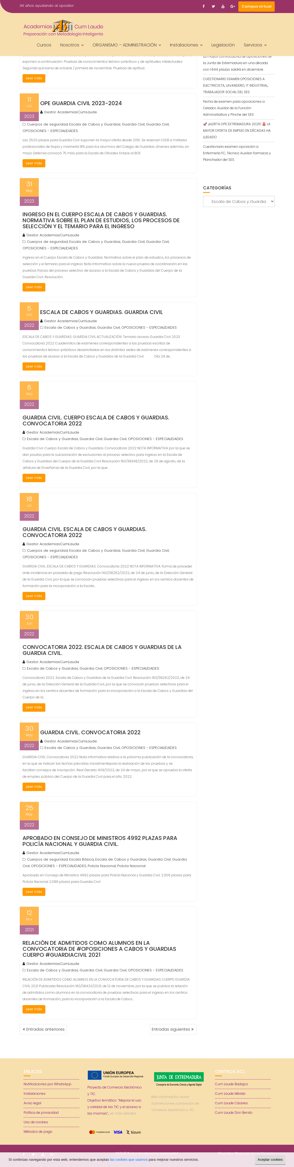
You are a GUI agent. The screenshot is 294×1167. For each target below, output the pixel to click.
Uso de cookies (36, 1122)
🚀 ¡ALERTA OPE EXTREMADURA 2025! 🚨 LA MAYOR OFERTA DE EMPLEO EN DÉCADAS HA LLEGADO (237, 130)
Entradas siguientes (171, 1029)
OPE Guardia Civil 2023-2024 (81, 103)
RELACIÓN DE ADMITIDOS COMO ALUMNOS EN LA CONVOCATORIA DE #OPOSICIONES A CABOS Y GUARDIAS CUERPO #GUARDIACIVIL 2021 (99, 949)
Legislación (223, 45)
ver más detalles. (123, 1113)
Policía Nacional (102, 865)
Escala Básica (81, 859)
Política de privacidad (41, 1112)
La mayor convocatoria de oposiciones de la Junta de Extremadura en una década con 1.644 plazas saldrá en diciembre (237, 63)
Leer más (34, 78)
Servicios (253, 45)
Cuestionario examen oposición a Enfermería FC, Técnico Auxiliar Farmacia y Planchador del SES (237, 153)
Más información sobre (175, 1103)
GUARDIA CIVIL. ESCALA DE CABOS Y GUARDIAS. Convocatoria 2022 (84, 532)
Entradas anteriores (45, 1029)
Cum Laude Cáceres (231, 1103)
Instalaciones (184, 45)
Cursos (44, 45)
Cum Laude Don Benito (233, 1112)
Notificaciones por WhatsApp (47, 1084)
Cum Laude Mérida (230, 1093)
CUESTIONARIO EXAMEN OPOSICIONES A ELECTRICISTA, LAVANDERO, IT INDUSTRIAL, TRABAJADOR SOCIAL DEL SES (235, 85)
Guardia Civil (133, 124)
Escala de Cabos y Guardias (95, 124)
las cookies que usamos (129, 1159)
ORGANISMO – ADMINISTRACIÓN (125, 45)
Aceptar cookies (270, 1159)
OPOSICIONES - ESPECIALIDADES (50, 130)
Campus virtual (256, 6)
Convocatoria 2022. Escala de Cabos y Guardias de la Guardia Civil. (102, 650)
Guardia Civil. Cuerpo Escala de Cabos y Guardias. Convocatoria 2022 (96, 420)
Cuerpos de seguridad (47, 124)
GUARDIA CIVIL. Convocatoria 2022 (90, 732)
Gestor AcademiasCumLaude (68, 112)
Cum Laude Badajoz (231, 1084)
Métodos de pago (38, 1131)
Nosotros (69, 45)
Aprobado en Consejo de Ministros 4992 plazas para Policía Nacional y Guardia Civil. (100, 841)
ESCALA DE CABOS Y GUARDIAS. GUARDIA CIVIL (101, 312)
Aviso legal (32, 1103)
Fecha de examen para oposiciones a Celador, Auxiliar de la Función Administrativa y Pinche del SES (234, 108)
